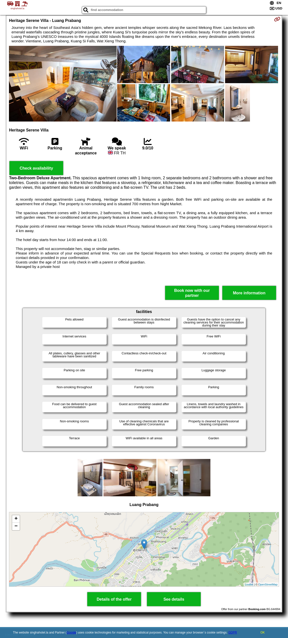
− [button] (16, 526)
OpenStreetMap (268, 584)
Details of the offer (114, 599)
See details (173, 599)
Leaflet (249, 584)
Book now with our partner (192, 292)
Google (71, 632)
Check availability (36, 168)
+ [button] (16, 519)
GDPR (232, 632)
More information (249, 293)
